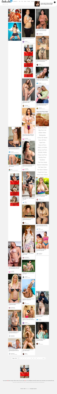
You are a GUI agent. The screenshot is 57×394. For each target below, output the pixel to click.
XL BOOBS (26, 138)
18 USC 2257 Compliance (25, 382)
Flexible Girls (27, 223)
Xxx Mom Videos (42, 169)
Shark (39, 228)
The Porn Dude (42, 162)
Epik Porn (42, 142)
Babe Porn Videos (42, 174)
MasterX (40, 64)
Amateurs (40, 320)
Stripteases (42, 382)
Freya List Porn (42, 155)
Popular (28, 1)
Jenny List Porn (42, 150)
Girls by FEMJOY (27, 106)
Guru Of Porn (42, 140)
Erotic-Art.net (27, 388)
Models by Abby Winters (14, 170)
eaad (11, 169)
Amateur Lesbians (27, 277)
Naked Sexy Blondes (14, 354)
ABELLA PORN (42, 147)
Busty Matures (41, 34)
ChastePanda (41, 33)
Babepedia (42, 135)
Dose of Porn (42, 145)
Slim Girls (26, 354)
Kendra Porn (42, 157)
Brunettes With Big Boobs (15, 152)
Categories (15, 1)
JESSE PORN (42, 152)
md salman (26, 105)
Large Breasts (27, 169)
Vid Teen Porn (42, 167)
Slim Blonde (12, 336)
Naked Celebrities (42, 165)
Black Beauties (27, 303)
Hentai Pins (38, 382)
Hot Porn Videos (27, 323)
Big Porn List (42, 130)
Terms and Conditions (16, 382)
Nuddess (42, 160)
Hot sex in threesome (42, 108)
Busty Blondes (13, 308)
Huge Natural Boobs (28, 139)
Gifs (22, 1)
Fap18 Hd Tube (42, 172)
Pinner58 (26, 41)
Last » (44, 358)
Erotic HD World (42, 137)
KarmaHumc (40, 253)
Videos (25, 1)
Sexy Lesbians (41, 229)
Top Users (33, 1)
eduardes (26, 276)
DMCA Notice (33, 382)
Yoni (25, 222)
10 (31, 358)
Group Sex (40, 254)
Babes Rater (42, 132)
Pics (19, 1)
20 (33, 358)
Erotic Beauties (42, 127)
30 (36, 358)
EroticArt (12, 151)
